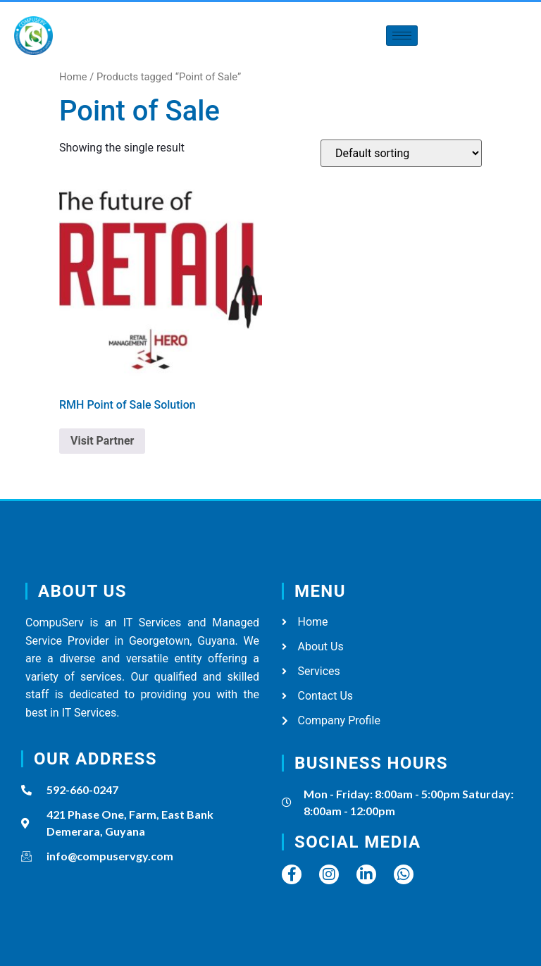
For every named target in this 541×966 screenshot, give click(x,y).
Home (73, 76)
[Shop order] (401, 153)
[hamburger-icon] (402, 35)
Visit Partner (102, 440)
